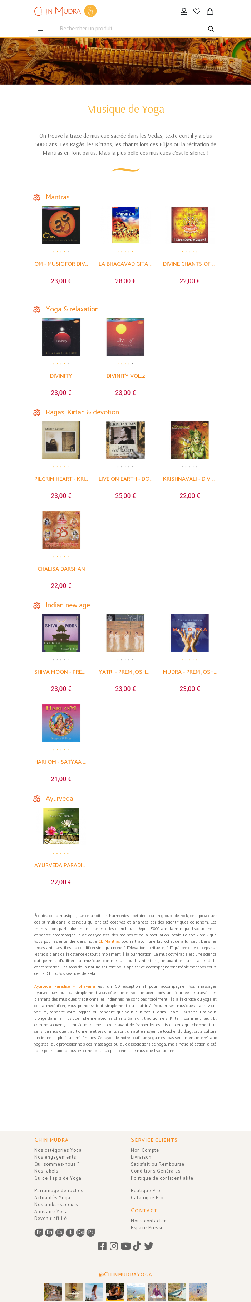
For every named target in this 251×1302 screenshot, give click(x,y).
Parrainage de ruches (58, 1191)
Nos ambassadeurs (56, 1205)
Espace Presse (147, 1228)
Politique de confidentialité (162, 1178)
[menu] (41, 28)
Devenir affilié (50, 1218)
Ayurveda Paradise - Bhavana (64, 986)
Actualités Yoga (52, 1198)
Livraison (141, 1157)
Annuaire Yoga (51, 1212)
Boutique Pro (145, 1191)
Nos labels (46, 1171)
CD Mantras (109, 941)
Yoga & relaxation (72, 309)
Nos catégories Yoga (58, 1150)
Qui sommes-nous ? (57, 1164)
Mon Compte (145, 1150)
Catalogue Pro (147, 1198)
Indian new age (68, 605)
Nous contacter (148, 1221)
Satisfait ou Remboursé (157, 1164)
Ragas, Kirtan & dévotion (82, 412)
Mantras (58, 197)
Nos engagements (55, 1157)
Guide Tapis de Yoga (58, 1178)
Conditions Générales (156, 1171)
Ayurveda (59, 799)
